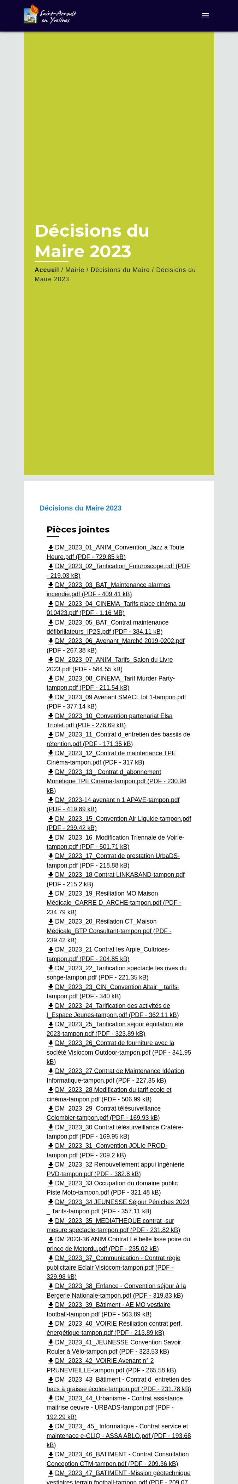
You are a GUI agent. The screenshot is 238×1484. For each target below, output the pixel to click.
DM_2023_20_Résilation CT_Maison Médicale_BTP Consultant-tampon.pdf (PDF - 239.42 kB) (109, 931)
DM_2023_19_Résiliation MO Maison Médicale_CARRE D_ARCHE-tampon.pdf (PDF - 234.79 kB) (114, 903)
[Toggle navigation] (205, 15)
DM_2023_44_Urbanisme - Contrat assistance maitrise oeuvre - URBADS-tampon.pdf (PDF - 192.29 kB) (115, 1408)
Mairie (74, 269)
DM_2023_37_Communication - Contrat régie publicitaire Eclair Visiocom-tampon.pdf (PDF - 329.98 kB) (113, 1267)
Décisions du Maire (120, 269)
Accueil (47, 269)
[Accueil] (50, 15)
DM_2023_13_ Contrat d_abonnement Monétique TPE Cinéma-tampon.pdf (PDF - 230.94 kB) (116, 781)
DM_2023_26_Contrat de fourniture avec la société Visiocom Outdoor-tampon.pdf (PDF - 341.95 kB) (119, 1052)
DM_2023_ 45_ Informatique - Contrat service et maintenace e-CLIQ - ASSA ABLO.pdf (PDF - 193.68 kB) (119, 1436)
